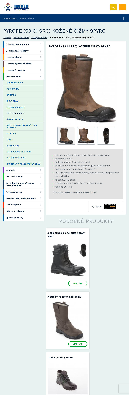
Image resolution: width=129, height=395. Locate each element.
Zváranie (24, 170)
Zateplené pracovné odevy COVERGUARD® (24, 184)
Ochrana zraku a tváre (24, 44)
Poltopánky (13, 89)
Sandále (11, 95)
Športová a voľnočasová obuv (23, 164)
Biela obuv (12, 101)
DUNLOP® (11, 133)
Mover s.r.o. (28, 386)
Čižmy (10, 140)
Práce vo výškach (24, 211)
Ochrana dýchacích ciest (24, 64)
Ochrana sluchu (24, 57)
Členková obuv (15, 83)
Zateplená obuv (39, 37)
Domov (7, 37)
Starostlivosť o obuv (19, 152)
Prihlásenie (10, 18)
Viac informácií (112, 391)
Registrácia (26, 18)
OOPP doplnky (24, 205)
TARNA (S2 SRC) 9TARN (60, 293)
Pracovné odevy (24, 176)
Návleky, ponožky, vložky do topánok (22, 126)
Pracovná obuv (21, 37)
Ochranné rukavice (24, 70)
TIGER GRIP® (13, 146)
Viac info (73, 280)
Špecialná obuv (15, 119)
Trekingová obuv (16, 158)
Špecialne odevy (24, 217)
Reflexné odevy (24, 192)
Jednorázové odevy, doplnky (24, 198)
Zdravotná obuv (16, 107)
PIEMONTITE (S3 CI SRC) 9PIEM (106, 233)
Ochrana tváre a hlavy (24, 51)
